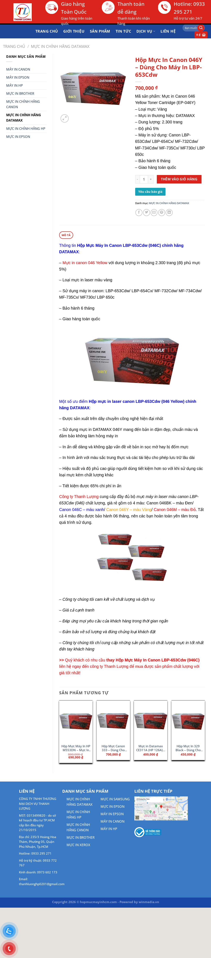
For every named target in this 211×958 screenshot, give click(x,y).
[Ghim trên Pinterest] (161, 212)
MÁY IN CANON (18, 69)
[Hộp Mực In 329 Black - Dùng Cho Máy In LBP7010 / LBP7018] (188, 721)
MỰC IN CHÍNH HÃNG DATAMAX (60, 46)
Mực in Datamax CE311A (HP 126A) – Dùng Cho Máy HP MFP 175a (150, 748)
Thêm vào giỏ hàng (179, 179)
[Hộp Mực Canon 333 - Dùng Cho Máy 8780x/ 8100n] (113, 721)
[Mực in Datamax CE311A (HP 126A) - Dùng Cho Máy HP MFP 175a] (150, 721)
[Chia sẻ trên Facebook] (138, 212)
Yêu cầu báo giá (150, 191)
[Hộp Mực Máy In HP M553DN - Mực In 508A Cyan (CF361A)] (76, 721)
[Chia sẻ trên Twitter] (146, 212)
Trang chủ (14, 46)
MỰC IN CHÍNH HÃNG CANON (23, 104)
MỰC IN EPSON (18, 136)
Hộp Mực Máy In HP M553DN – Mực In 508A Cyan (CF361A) (75, 748)
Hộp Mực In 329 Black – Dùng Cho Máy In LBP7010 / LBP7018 (188, 748)
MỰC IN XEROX (78, 844)
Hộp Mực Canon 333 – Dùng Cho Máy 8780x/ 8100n (113, 748)
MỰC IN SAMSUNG (115, 799)
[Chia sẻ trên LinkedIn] (169, 212)
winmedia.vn (149, 902)
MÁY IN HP (14, 85)
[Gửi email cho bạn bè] (154, 212)
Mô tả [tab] (66, 235)
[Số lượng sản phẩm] (144, 179)
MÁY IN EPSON (17, 77)
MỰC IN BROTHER (20, 93)
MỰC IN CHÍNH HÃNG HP (25, 128)
